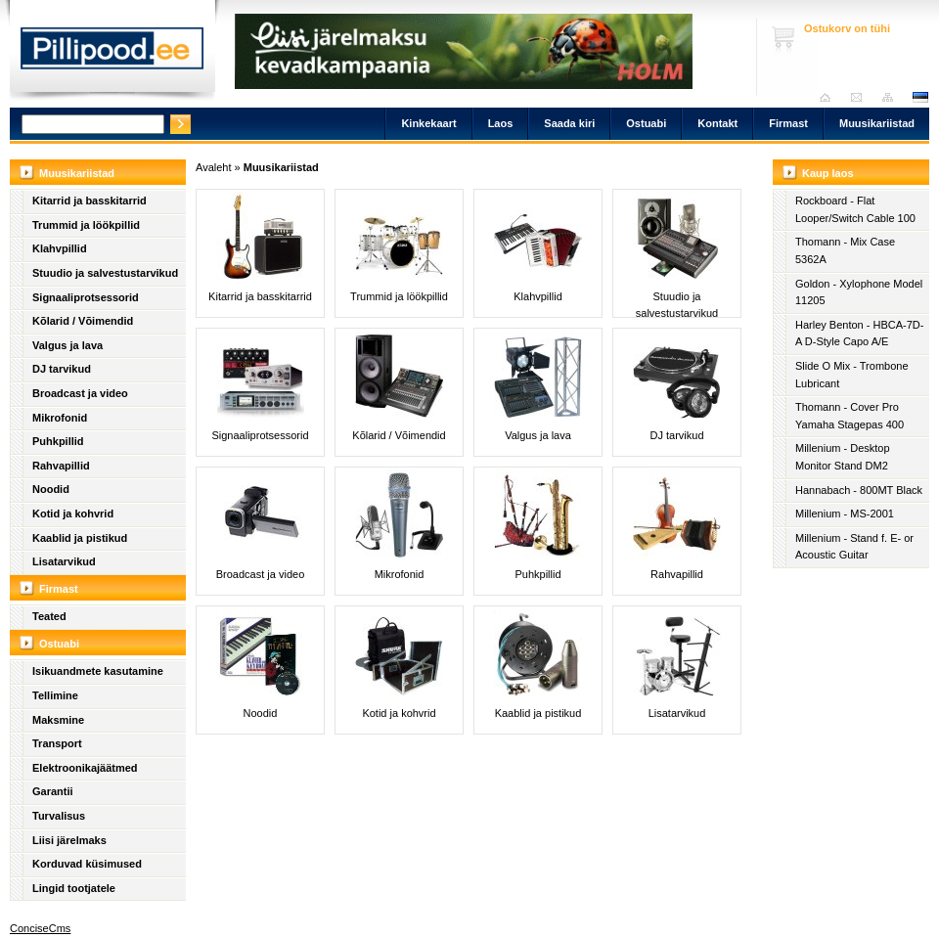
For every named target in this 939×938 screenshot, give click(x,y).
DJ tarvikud (61, 369)
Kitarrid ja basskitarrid (89, 200)
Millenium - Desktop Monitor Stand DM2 (842, 456)
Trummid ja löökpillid (86, 225)
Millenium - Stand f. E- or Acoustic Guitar (854, 546)
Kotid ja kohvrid (72, 513)
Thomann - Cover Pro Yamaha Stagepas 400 (849, 415)
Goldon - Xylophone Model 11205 (858, 292)
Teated (49, 616)
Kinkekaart (428, 123)
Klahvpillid (59, 248)
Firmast (788, 123)
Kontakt (717, 123)
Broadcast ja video (80, 393)
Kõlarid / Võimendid (82, 321)
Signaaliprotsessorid (85, 297)
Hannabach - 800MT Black (858, 490)
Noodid (50, 489)
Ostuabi (646, 123)
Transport (57, 743)
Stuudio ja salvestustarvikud (105, 273)
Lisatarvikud (64, 561)
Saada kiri (861, 97)
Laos (501, 123)
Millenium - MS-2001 (844, 513)
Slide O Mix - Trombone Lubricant (852, 374)
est (919, 97)
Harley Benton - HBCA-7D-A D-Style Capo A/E (859, 333)
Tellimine (55, 695)
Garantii (52, 791)
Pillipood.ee (112, 54)
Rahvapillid (61, 465)
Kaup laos (828, 173)
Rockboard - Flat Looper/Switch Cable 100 (855, 209)
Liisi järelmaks (69, 840)
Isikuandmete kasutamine (97, 671)
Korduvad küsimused (87, 864)
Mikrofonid (59, 418)
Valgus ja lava (67, 345)
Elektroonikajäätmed (85, 768)
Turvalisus (58, 816)
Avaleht (830, 97)
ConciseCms (40, 928)
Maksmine (58, 720)
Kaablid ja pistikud (79, 538)
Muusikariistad (877, 123)
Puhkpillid (58, 441)
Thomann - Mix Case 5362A (845, 250)
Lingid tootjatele (73, 888)
